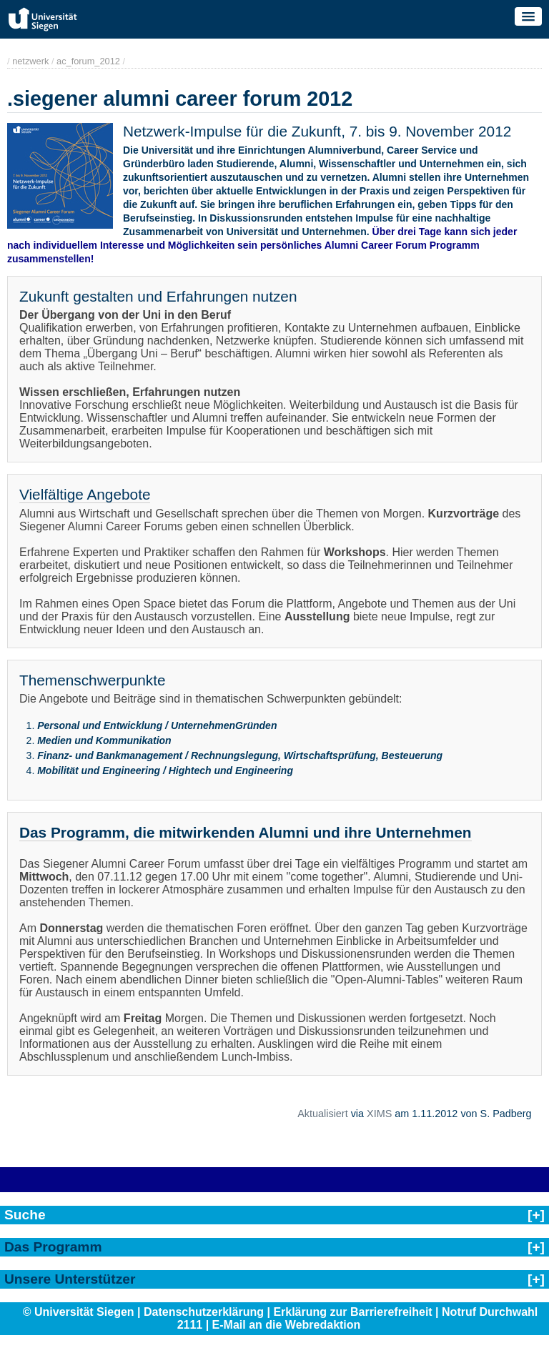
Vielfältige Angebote (84, 494)
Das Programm (53, 1246)
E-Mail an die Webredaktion (286, 1325)
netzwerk (30, 61)
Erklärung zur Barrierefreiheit (352, 1312)
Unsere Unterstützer (69, 1279)
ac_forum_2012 (88, 61)
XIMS (379, 1113)
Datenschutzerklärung (204, 1312)
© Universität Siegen (78, 1312)
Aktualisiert (322, 1113)
